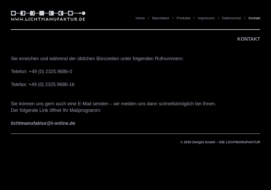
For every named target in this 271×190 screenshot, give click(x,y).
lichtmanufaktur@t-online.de (43, 123)
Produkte (183, 18)
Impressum (206, 18)
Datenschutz (231, 18)
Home (140, 18)
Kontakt (254, 18)
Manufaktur (160, 18)
